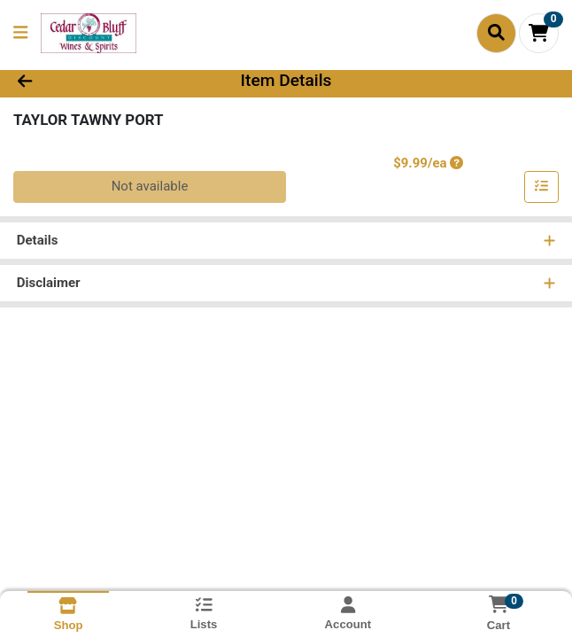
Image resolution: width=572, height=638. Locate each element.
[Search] (496, 32)
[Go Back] (81, 82)
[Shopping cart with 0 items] (539, 33)
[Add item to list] (542, 189)
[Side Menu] (20, 33)
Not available (150, 188)
